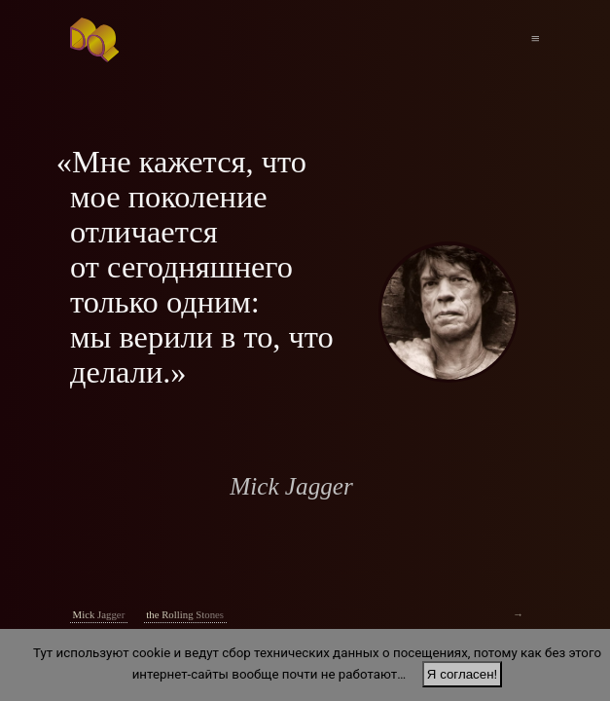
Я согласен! (462, 674)
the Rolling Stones (185, 614)
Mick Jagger (99, 614)
